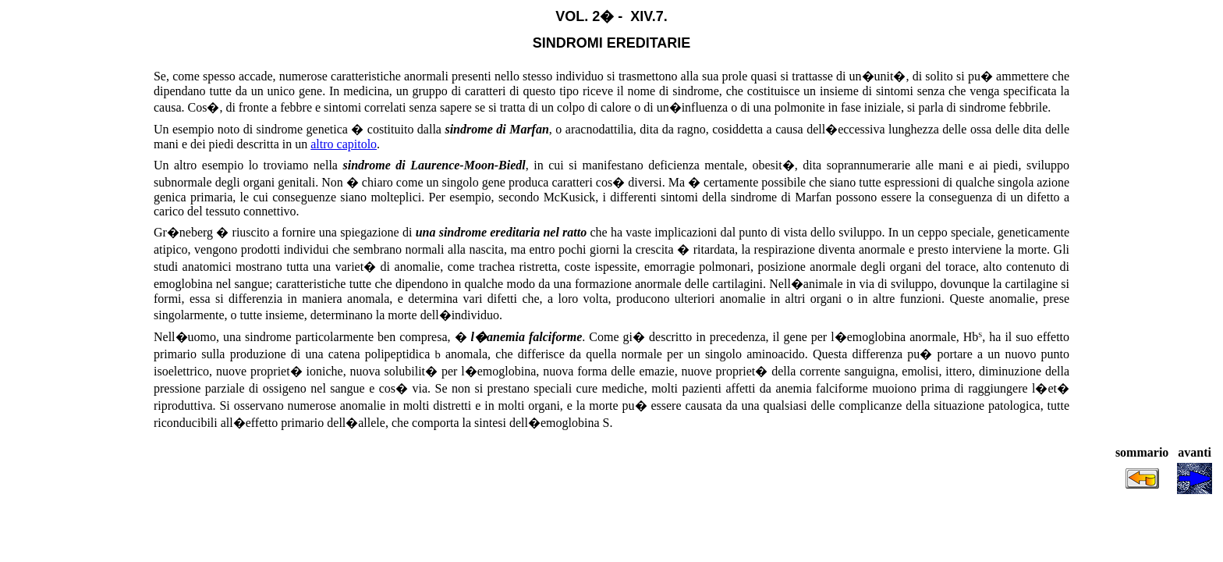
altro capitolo (343, 144)
